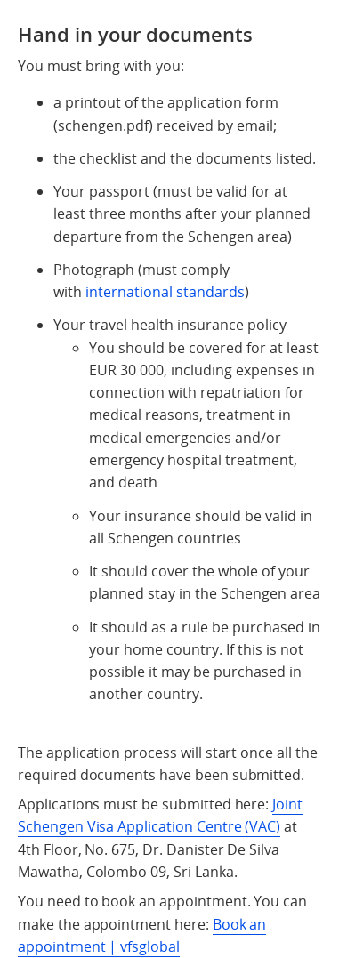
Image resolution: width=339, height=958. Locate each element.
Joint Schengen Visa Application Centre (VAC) (160, 815)
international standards (165, 292)
